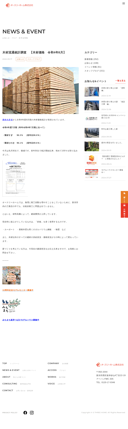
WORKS (56, 377)
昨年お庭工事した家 (109, 129)
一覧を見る (120, 81)
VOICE (57, 384)
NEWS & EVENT (19, 370)
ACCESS (57, 370)
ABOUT (14, 377)
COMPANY (58, 363)
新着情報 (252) (91, 59)
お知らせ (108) (91, 63)
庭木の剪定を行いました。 (112, 143)
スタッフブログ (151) (95, 71)
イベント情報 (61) (93, 67)
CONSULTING (16, 384)
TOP (10, 363)
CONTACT (17, 390)
